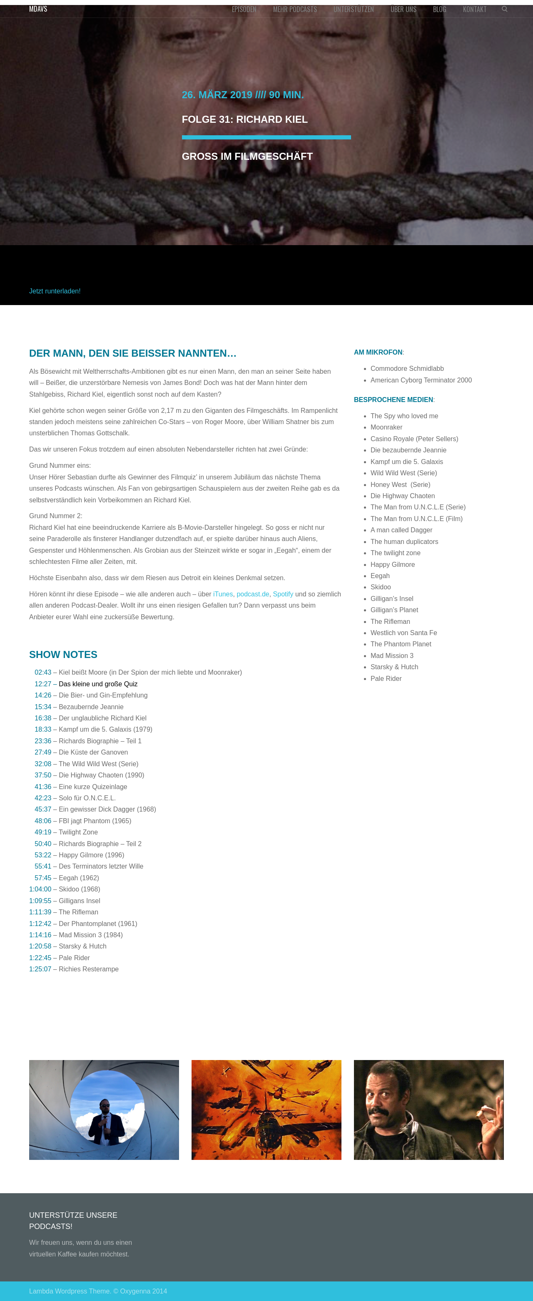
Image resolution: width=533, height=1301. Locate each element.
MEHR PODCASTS (295, 9)
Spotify (283, 594)
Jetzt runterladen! (55, 291)
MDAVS (38, 9)
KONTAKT (475, 9)
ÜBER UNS (403, 9)
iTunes (223, 594)
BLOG (439, 9)
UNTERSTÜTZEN (354, 9)
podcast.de (253, 594)
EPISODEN (244, 9)
